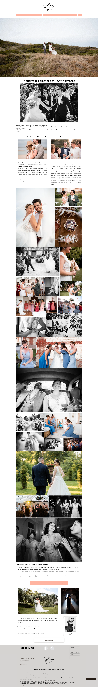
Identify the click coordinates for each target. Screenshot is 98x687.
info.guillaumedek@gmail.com (26, 660)
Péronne (37, 672)
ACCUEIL (72, 647)
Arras (28, 682)
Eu (57, 677)
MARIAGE (72, 649)
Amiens (25, 672)
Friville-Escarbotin (59, 672)
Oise (21, 674)
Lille (24, 681)
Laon (35, 675)
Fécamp (53, 126)
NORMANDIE (50, 676)
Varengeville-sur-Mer (49, 574)
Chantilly (45, 674)
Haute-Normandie (73, 574)
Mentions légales (23, 664)
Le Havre (30, 677)
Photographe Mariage (31, 656)
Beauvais (25, 674)
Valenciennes (33, 681)
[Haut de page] (91, 679)
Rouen (28, 126)
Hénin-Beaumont (39, 682)
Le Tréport (43, 126)
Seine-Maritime (59, 129)
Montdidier (50, 672)
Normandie (61, 669)
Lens (34, 682)
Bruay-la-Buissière (51, 682)
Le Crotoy (41, 673)
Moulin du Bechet (22, 574)
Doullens (42, 672)
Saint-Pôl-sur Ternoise (70, 682)
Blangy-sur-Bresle (52, 677)
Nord (21, 681)
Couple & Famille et (26, 658)
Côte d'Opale (23, 683)
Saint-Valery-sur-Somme (33, 673)
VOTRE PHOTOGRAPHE (75, 652)
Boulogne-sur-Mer (34, 683)
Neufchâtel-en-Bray (68, 677)
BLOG (72, 654)
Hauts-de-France (51, 669)
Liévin (31, 682)
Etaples (46, 683)
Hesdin (63, 682)
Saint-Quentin (26, 675)
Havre (24, 126)
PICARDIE (50, 671)
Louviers (48, 126)
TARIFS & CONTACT (74, 656)
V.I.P (71, 657)
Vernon (39, 126)
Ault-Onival (54, 673)
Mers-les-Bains (67, 672)
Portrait (32, 658)
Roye (54, 672)
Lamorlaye (54, 674)
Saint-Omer (58, 682)
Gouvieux (50, 674)
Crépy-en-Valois (36, 674)
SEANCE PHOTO (73, 650)
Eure (21, 679)
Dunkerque (27, 681)
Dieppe (35, 126)
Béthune (45, 682)
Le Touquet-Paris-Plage (54, 683)
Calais (27, 683)
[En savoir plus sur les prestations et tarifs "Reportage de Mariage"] (49, 583)
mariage (39, 571)
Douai (38, 681)
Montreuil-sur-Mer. (64, 683)
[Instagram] (52, 648)
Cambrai (42, 681)
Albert (33, 672)
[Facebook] (46, 648)
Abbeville (30, 672)
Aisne (21, 675)
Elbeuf (60, 126)
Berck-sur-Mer (41, 683)
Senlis (41, 674)
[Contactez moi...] (49, 640)
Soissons (31, 675)
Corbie (45, 672)
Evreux (31, 126)
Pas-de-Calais (23, 682)
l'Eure (68, 129)
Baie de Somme (23, 673)
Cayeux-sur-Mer (47, 673)
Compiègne (29, 674)
